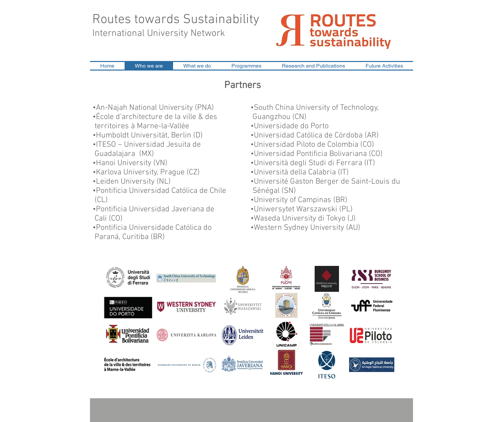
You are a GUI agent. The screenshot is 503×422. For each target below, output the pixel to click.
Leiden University (125, 181)
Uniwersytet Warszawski (295, 209)
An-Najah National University (144, 107)
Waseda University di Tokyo (299, 218)
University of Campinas (292, 200)
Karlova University (126, 172)
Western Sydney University (299, 227)
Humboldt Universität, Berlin (143, 135)
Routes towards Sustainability (175, 20)
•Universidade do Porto (290, 126)
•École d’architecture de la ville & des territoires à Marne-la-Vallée (160, 121)
